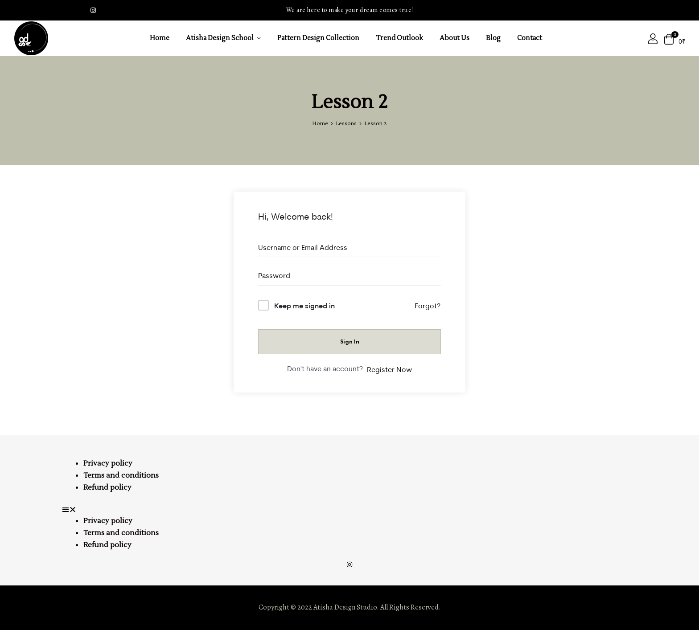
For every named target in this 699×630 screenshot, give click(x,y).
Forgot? (427, 305)
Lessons (346, 123)
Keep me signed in (304, 305)
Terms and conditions (121, 475)
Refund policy (107, 487)
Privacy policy (107, 463)
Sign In (349, 341)
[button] (349, 509)
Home (320, 123)
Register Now (389, 369)
